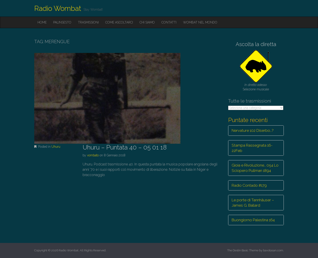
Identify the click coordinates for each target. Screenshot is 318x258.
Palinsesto (62, 22)
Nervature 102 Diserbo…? (253, 130)
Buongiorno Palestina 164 (253, 220)
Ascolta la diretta (256, 44)
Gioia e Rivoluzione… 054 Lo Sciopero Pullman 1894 (255, 168)
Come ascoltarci (119, 22)
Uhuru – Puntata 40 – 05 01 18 (125, 147)
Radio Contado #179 (249, 185)
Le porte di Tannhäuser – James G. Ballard (253, 203)
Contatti (168, 22)
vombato (93, 155)
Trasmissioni (88, 22)
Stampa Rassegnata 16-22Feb (252, 148)
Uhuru (55, 146)
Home (42, 22)
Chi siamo (147, 22)
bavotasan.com (273, 250)
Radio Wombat (57, 8)
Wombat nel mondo (200, 22)
